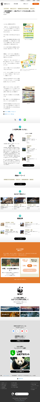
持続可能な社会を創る (30, 309)
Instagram (26, 331)
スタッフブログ (6, 8)
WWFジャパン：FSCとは (9, 114)
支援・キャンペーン (13, 8)
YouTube (22, 331)
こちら (25, 279)
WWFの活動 (16, 3)
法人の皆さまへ (29, 0)
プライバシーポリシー (35, 386)
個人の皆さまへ (22, 0)
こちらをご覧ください (21, 400)
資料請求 (34, 0)
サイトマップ (34, 388)
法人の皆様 (4, 385)
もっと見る (28, 165)
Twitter (15, 119)
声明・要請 (34, 384)
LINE (24, 119)
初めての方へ (4, 384)
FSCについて (32, 8)
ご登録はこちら (20, 340)
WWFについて (25, 3)
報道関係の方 (14, 385)
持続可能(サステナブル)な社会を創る (23, 8)
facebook (20, 119)
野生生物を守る (10, 315)
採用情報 (3, 387)
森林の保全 (31, 179)
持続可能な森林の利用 (25, 179)
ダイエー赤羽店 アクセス (9, 111)
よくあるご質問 (15, 387)
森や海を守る (30, 315)
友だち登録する (20, 371)
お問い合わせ (4, 388)
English (33, 389)
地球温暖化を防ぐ (10, 309)
